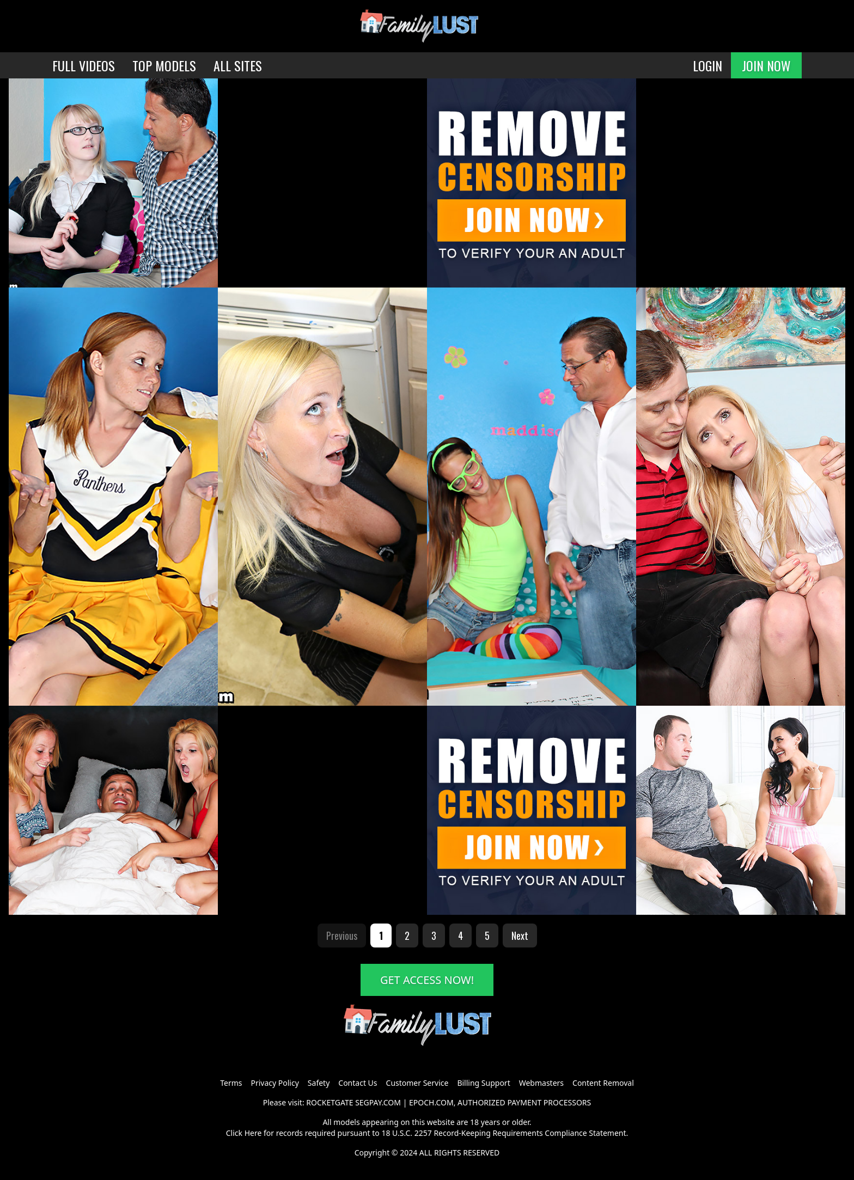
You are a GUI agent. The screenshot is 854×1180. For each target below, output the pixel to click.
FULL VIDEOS (83, 65)
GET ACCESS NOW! (427, 980)
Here (253, 1133)
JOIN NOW (766, 65)
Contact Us (357, 1083)
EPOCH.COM (431, 1102)
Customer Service (417, 1083)
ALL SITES (237, 65)
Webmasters (541, 1083)
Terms (231, 1083)
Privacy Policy (274, 1083)
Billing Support (483, 1083)
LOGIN (707, 65)
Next (519, 935)
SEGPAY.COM (378, 1102)
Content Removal (603, 1083)
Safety (319, 1083)
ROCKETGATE (329, 1102)
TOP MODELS (164, 65)
